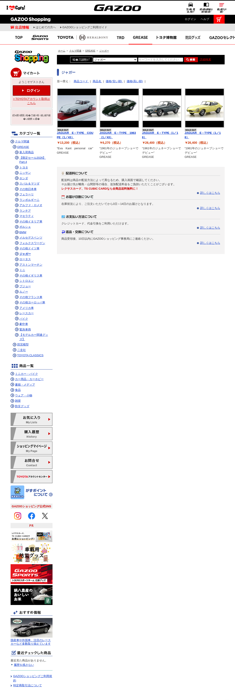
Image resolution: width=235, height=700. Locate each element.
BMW (22, 217)
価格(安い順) (114, 66)
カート (219, 4)
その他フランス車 (30, 282)
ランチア (25, 196)
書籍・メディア (25, 369)
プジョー (25, 271)
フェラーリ (26, 179)
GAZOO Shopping (31, 4)
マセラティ (26, 201)
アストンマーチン (30, 250)
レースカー (26, 298)
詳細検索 (205, 44)
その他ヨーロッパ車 (32, 287)
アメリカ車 (26, 293)
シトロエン (26, 266)
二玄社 (21, 335)
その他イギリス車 (30, 260)
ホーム (61, 36)
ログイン (190, 4)
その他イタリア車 (30, 206)
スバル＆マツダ (29, 168)
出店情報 (22, 13)
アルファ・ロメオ (30, 190)
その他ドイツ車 (29, 233)
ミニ (22, 255)
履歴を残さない (24, 650)
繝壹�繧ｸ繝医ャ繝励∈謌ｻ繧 (227, 691)
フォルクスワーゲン (32, 228)
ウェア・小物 (23, 380)
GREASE (90, 36)
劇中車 (23, 309)
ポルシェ (25, 212)
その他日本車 (28, 174)
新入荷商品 (26, 137)
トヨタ (23, 152)
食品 (18, 375)
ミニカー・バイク (26, 359)
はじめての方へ (46, 12)
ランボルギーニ (29, 185)
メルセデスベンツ (30, 222)
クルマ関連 (75, 36)
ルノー (23, 276)
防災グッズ (22, 391)
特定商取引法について (27, 670)
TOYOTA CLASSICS (30, 340)
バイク (23, 304)
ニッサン (25, 158)
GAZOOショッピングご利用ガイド (84, 12)
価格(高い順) (135, 66)
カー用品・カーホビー (29, 364)
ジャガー (104, 36)
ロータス (25, 244)
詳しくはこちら (210, 178)
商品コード (81, 66)
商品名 (97, 66)
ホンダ (23, 163)
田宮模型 (23, 329)
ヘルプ (205, 4)
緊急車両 (25, 314)
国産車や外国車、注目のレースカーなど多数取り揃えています (31, 627)
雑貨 (18, 386)
